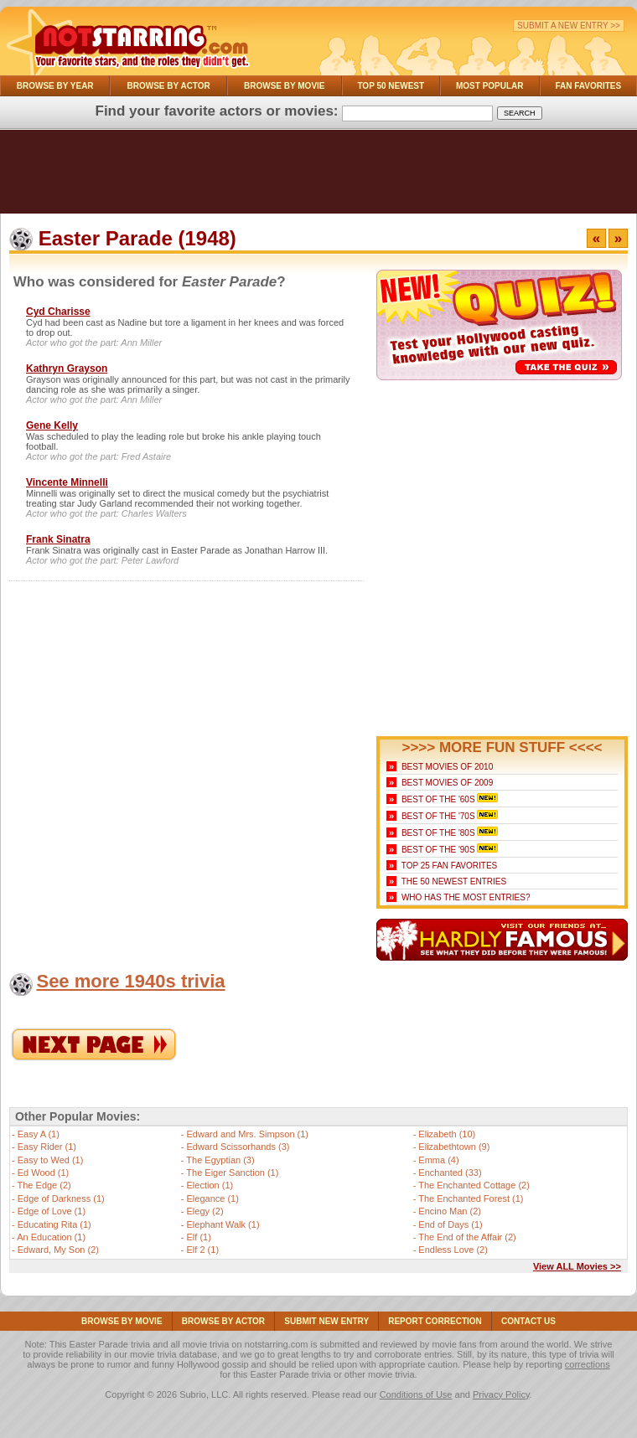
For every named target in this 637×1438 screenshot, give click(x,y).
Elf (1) (199, 1237)
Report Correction (435, 1321)
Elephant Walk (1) (223, 1224)
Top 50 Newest (390, 85)
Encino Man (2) (449, 1211)
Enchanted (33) (449, 1172)
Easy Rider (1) (47, 1147)
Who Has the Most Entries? (466, 897)
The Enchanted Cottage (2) (474, 1185)
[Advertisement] (318, 176)
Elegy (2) (205, 1211)
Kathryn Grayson (66, 368)
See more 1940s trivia (130, 981)
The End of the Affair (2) (467, 1237)
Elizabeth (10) (446, 1134)
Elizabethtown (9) (453, 1147)
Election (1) (210, 1185)
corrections (587, 1364)
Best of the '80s (438, 833)
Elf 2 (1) (203, 1250)
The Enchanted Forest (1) (470, 1198)
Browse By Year (55, 85)
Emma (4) (438, 1160)
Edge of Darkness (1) (61, 1198)
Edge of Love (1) (51, 1211)
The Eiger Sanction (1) (232, 1172)
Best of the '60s (438, 799)
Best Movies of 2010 (447, 766)
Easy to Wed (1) (51, 1160)
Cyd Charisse (58, 311)
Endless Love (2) (453, 1250)
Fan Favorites (588, 85)
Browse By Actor (168, 85)
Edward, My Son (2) (58, 1250)
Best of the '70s (438, 816)
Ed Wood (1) (44, 1172)
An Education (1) (51, 1237)
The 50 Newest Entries (453, 881)
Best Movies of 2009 (447, 782)
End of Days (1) (450, 1224)
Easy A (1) (39, 1134)
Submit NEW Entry (326, 1321)
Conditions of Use (416, 1394)
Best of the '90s (438, 849)
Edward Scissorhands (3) (238, 1147)
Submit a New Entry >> (568, 25)
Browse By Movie (284, 85)
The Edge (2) (44, 1185)
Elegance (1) (213, 1198)
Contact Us (528, 1321)
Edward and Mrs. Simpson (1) (248, 1134)
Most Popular (490, 85)
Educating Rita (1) (54, 1224)
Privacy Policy (501, 1394)
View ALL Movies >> (577, 1266)
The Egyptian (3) (220, 1160)
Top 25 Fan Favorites (449, 865)
